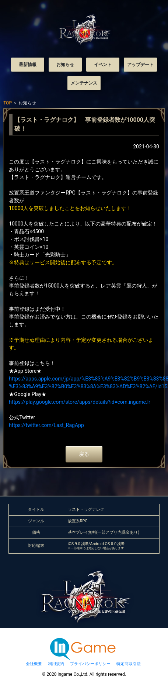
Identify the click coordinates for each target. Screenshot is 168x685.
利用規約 (56, 663)
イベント (103, 64)
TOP (7, 103)
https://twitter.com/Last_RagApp (46, 425)
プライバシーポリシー (90, 663)
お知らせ (65, 64)
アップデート (140, 64)
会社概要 (34, 663)
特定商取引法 (128, 663)
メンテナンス (84, 83)
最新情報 (27, 64)
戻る (84, 454)
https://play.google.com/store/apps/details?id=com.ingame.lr (79, 402)
